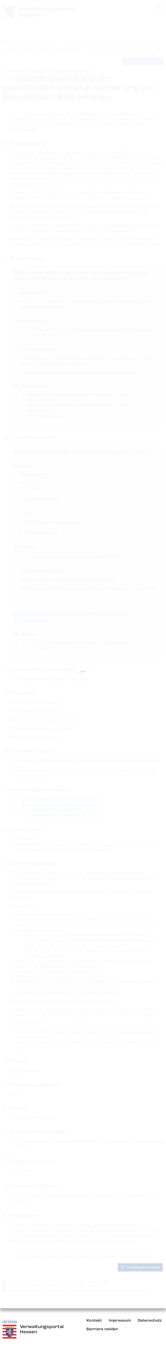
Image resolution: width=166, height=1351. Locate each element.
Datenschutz (150, 1320)
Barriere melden (102, 1329)
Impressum (120, 1320)
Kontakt (94, 1320)
